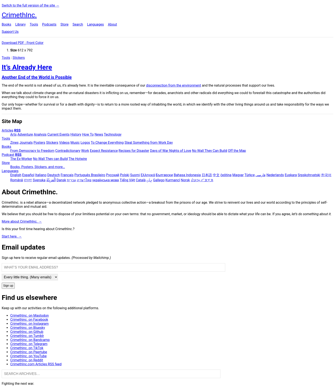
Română (16, 180)
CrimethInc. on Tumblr (27, 336)
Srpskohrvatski (309, 175)
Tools (34, 24)
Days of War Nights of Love (170, 151)
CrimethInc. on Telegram (28, 344)
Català (141, 180)
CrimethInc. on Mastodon (29, 316)
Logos (85, 143)
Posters (39, 143)
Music (75, 143)
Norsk (185, 180)
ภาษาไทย (84, 180)
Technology (112, 134)
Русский (112, 175)
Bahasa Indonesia (187, 175)
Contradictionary (67, 151)
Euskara (291, 175)
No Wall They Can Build (209, 151)
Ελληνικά (148, 175)
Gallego (159, 180)
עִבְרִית (71, 180)
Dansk (61, 180)
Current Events (58, 134)
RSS (17, 130)
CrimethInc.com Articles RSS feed (36, 364)
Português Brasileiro (89, 175)
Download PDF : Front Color (23, 43)
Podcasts (49, 24)
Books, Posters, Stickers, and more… (37, 167)
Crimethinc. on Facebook (29, 320)
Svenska (39, 180)
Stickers (19, 58)
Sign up (8, 285)
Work (85, 151)
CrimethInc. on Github (26, 332)
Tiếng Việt (127, 180)
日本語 (207, 175)
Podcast (8, 155)
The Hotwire (78, 159)
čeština (226, 175)
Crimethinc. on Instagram (29, 324)
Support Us (10, 32)
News (99, 134)
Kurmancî (172, 180)
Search (77, 24)
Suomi (135, 175)
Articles (7, 130)
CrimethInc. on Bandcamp (30, 340)
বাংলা (28, 180)
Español (28, 175)
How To (88, 134)
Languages (95, 24)
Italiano (41, 175)
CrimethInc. (19, 15)
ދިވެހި (149, 180)
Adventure (25, 134)
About (112, 24)
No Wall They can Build (50, 159)
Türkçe (249, 175)
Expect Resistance (104, 151)
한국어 (326, 175)
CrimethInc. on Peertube (28, 352)
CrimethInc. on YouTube (28, 356)
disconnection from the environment (173, 85)
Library (20, 24)
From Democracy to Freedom (32, 151)
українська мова (105, 180)
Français (67, 175)
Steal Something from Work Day (149, 143)
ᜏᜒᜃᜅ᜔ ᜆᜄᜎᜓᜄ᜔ (202, 180)
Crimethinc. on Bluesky (27, 328)
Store (64, 24)
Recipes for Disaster (134, 151)
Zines (14, 143)
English (15, 175)
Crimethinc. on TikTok (26, 348)
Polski (124, 175)
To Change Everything (107, 143)
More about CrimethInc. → (22, 221)
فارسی (261, 175)
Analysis (40, 134)
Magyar (238, 175)
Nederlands (275, 175)
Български (164, 175)
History (76, 134)
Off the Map (237, 151)
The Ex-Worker (21, 159)
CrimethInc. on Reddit (26, 360)
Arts (13, 134)
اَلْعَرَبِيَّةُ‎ (51, 180)
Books (6, 24)
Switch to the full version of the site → (30, 5)
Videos (64, 143)
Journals (26, 143)
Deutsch (53, 175)
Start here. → (12, 236)
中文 (216, 175)
